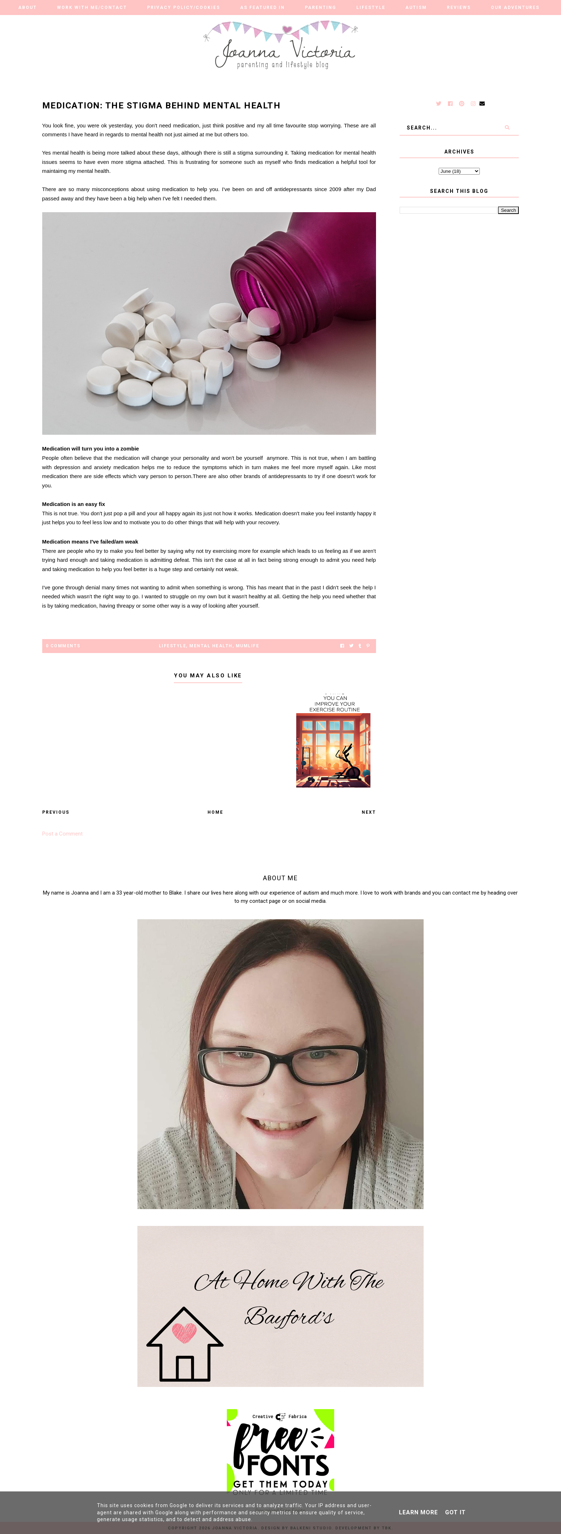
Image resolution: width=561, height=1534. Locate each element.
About (27, 7)
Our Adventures (515, 7)
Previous (55, 812)
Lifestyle (370, 7)
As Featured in (262, 7)
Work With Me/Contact (92, 7)
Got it (455, 1512)
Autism (416, 7)
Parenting (320, 7)
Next (369, 812)
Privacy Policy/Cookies (183, 7)
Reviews (459, 7)
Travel (256, 21)
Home (215, 812)
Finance (299, 21)
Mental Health (211, 645)
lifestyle (172, 645)
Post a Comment (62, 834)
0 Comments (63, 645)
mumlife (247, 645)
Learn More (418, 1512)
